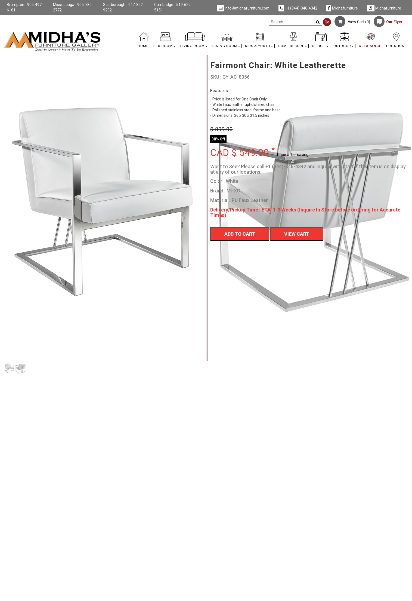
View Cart (296, 234)
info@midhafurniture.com (243, 8)
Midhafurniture (342, 8)
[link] (256, 33)
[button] (165, 41)
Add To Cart (239, 234)
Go (327, 22)
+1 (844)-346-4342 (297, 8)
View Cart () (352, 22)
